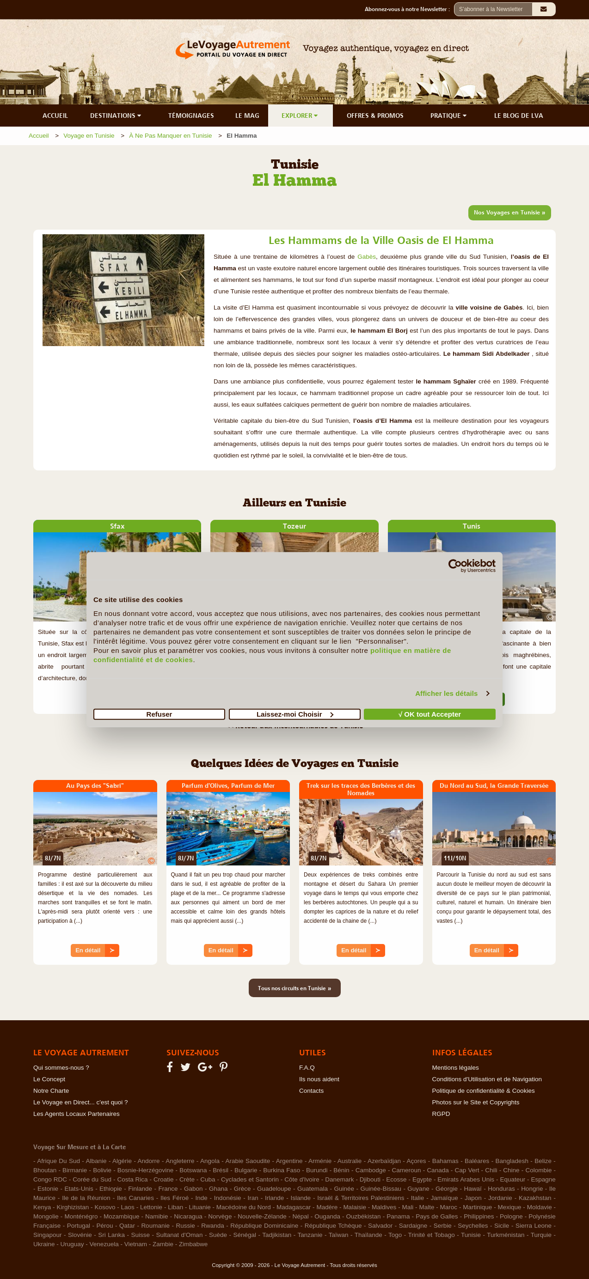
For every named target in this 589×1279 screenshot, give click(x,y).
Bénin (341, 1170)
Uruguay (72, 1244)
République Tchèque (333, 1225)
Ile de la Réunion (86, 1197)
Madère (326, 1207)
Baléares (477, 1160)
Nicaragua (188, 1216)
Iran (253, 1197)
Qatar (127, 1225)
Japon (473, 1197)
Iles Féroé (174, 1197)
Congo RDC (50, 1179)
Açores (416, 1160)
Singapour (47, 1234)
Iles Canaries (135, 1197)
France (168, 1188)
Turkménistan (505, 1234)
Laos (128, 1207)
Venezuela (104, 1244)
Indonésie (227, 1197)
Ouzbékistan (363, 1216)
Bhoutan (44, 1170)
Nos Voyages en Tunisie (510, 212)
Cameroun (406, 1170)
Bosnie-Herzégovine (145, 1170)
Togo (395, 1234)
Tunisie (471, 1234)
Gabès (366, 256)
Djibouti (370, 1179)
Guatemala (312, 1188)
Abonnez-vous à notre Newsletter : (409, 9)
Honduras (501, 1188)
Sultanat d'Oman (179, 1234)
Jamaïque (444, 1197)
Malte (426, 1207)
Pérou (105, 1225)
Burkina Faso (281, 1170)
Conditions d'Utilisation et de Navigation (487, 1079)
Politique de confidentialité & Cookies (483, 1090)
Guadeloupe (274, 1188)
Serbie (443, 1225)
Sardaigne (413, 1225)
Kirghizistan (72, 1207)
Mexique (509, 1207)
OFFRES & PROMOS (375, 115)
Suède (218, 1234)
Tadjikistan (276, 1234)
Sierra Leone (533, 1225)
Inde (201, 1197)
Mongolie (46, 1216)
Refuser (159, 714)
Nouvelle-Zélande (262, 1216)
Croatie (163, 1179)
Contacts (311, 1090)
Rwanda (212, 1225)
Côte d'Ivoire (301, 1179)
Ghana (218, 1188)
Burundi (317, 1170)
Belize (543, 1160)
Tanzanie (309, 1234)
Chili (491, 1170)
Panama (398, 1216)
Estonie (47, 1188)
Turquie (541, 1234)
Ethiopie (110, 1188)
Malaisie (354, 1207)
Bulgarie (246, 1170)
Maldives (384, 1207)
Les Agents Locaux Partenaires (76, 1113)
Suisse (140, 1234)
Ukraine (44, 1244)
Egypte (422, 1179)
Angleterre (180, 1160)
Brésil (220, 1170)
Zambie (163, 1244)
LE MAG (247, 115)
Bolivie (102, 1170)
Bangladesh (512, 1160)
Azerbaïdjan (384, 1160)
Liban (175, 1207)
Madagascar (293, 1207)
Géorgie (447, 1188)
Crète (187, 1179)
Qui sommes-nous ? (61, 1067)
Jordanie (500, 1197)
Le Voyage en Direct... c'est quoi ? (80, 1102)
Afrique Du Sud (58, 1160)
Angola (210, 1160)
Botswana (193, 1170)
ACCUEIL (55, 115)
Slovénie (80, 1234)
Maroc (449, 1207)
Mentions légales (455, 1067)
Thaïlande (368, 1234)
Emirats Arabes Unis (465, 1179)
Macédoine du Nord (243, 1207)
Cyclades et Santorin (250, 1179)
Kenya (42, 1207)
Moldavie (539, 1207)
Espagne (543, 1179)
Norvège (220, 1216)
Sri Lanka (111, 1234)
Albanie (96, 1160)
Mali (408, 1207)
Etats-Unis (78, 1188)
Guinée (344, 1188)
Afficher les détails (446, 693)
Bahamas (445, 1160)
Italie (417, 1197)
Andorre (149, 1160)
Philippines (479, 1216)
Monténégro (81, 1216)
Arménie (319, 1160)
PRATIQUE (449, 115)
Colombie (538, 1170)
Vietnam (135, 1244)
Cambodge (371, 1170)
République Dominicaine (264, 1225)
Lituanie (199, 1207)
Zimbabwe (193, 1244)
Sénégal (244, 1234)
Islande (301, 1197)
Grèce (242, 1188)
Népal (300, 1216)
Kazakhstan (535, 1197)
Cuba (207, 1179)
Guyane (418, 1188)
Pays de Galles (437, 1216)
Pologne (511, 1216)
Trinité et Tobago (431, 1234)
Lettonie (151, 1207)
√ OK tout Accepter (430, 714)
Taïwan (339, 1234)
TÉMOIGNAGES (191, 115)
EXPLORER (300, 115)
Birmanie (74, 1170)
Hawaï (473, 1188)
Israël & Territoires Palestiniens (360, 1197)
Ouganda (327, 1216)
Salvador (380, 1225)
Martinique (477, 1207)
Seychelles (473, 1225)
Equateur (512, 1179)
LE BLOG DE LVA (518, 115)
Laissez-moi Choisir (295, 714)
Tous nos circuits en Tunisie (294, 988)
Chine (511, 1170)
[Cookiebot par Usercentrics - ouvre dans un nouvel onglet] (455, 566)
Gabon (193, 1188)
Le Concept (49, 1079)
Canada (437, 1170)
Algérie (122, 1160)
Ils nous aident (319, 1079)
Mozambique (121, 1216)
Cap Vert (466, 1170)
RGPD (441, 1113)
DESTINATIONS (116, 115)
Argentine (289, 1160)
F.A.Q (307, 1067)
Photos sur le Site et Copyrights (476, 1102)
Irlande (274, 1197)
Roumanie (155, 1225)
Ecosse (396, 1179)
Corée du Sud (92, 1179)
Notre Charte (51, 1090)
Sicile (501, 1225)
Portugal (78, 1225)
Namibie (156, 1216)
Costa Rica (132, 1179)
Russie (185, 1225)
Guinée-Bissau (380, 1188)
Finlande (140, 1188)
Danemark (339, 1179)
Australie (349, 1160)
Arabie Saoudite (248, 1160)
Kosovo (104, 1207)
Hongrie (532, 1188)
